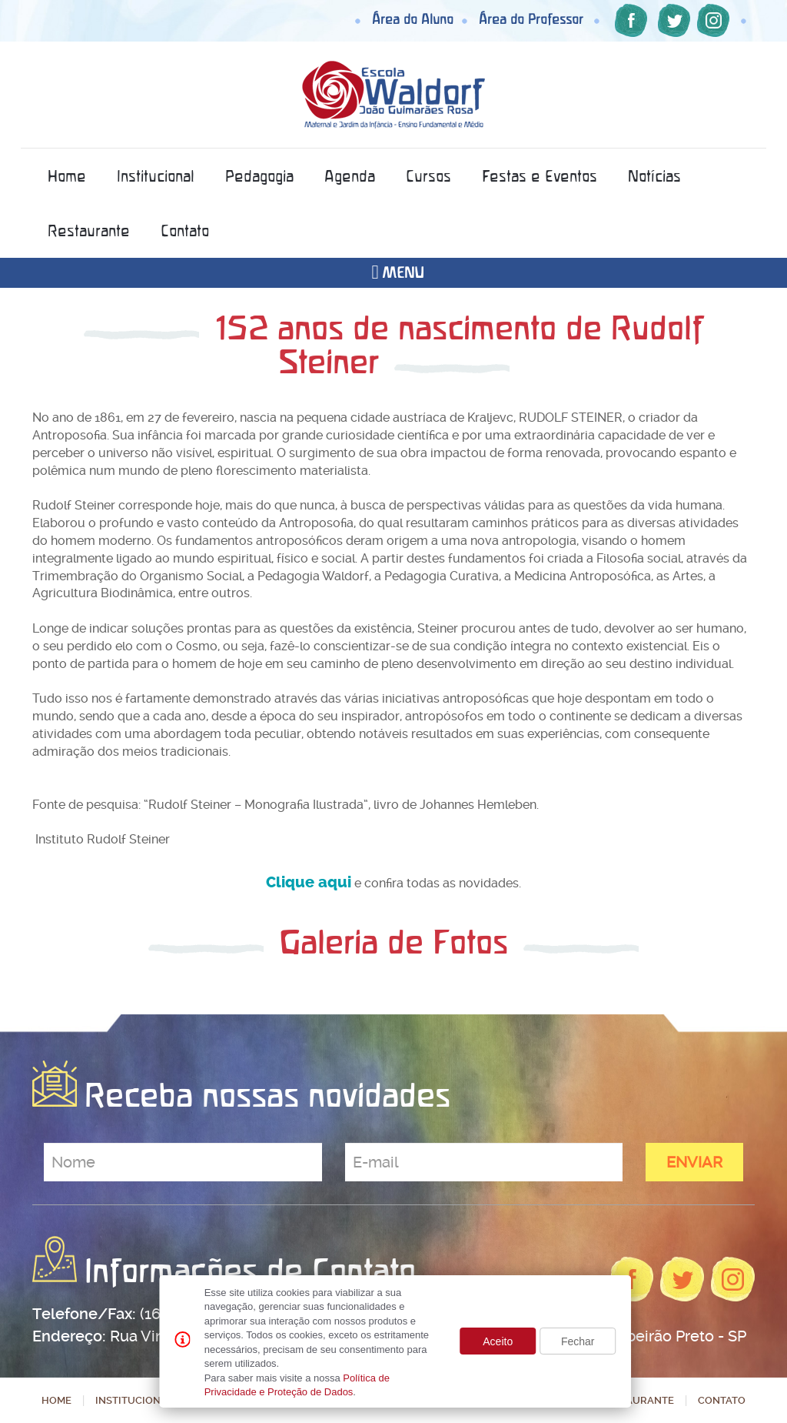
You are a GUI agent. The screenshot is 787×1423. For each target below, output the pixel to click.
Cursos (428, 176)
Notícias (654, 176)
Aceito (498, 1341)
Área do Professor (531, 19)
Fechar (578, 1341)
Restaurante (89, 230)
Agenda (349, 176)
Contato (185, 230)
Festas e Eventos (539, 176)
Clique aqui (308, 882)
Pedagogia (259, 176)
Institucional (155, 176)
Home (67, 176)
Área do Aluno (412, 19)
